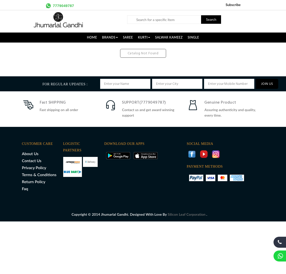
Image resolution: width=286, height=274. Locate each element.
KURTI (144, 37)
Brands (110, 37)
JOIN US (267, 84)
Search (211, 19)
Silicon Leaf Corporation (187, 214)
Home (92, 37)
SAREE (128, 37)
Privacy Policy (34, 167)
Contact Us (31, 160)
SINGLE (193, 37)
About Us (30, 153)
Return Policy (33, 181)
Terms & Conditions (39, 174)
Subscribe (233, 5)
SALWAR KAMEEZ (169, 37)
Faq (25, 188)
